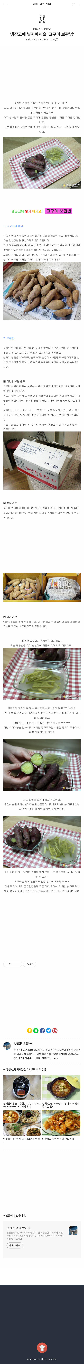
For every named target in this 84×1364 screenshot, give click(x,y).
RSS (56, 1058)
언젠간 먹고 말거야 (42, 4)
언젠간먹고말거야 (33, 39)
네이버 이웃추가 (42, 1058)
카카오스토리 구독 (23, 1058)
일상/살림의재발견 (42, 29)
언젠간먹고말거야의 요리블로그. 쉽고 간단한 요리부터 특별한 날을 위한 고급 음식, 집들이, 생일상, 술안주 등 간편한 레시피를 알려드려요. (36, 1235)
